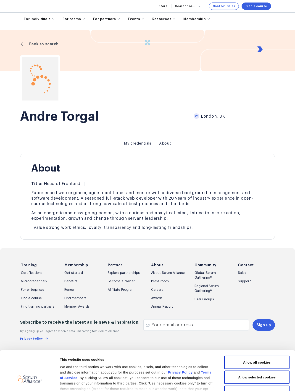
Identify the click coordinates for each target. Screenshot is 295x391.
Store (163, 6)
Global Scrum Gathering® (205, 275)
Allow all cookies (257, 331)
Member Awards (77, 306)
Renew (69, 289)
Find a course (256, 6)
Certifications (31, 273)
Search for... (188, 6)
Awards (157, 298)
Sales (242, 273)
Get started (73, 273)
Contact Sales (224, 6)
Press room (160, 281)
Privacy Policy (180, 341)
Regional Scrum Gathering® (207, 289)
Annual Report (162, 306)
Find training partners (38, 306)
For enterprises (33, 289)
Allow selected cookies (257, 346)
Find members (75, 298)
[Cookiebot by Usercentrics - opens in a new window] (30, 382)
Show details (242, 382)
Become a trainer (121, 281)
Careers (157, 289)
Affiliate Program (121, 289)
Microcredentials (34, 281)
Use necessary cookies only (257, 361)
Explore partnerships (124, 273)
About (165, 143)
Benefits (70, 281)
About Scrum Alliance (168, 273)
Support (244, 281)
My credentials (137, 143)
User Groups (204, 299)
